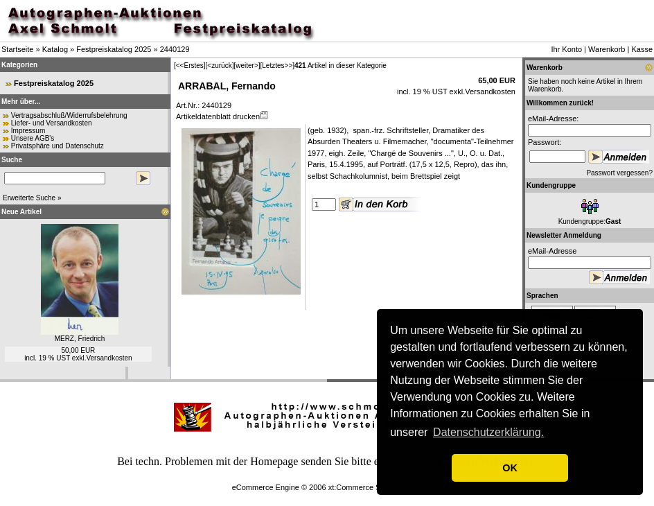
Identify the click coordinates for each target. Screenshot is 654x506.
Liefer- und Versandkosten (51, 123)
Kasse (642, 49)
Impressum (28, 130)
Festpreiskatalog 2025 (113, 49)
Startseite (17, 49)
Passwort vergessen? (619, 173)
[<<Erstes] (190, 65)
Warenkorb (606, 49)
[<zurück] (220, 65)
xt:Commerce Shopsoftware (375, 487)
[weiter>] (246, 65)
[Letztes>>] (277, 65)
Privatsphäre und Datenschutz (57, 146)
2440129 (175, 49)
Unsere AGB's (33, 138)
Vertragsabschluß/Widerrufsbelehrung (69, 115)
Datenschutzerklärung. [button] (488, 432)
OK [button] (510, 467)
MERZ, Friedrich (80, 338)
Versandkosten (109, 358)
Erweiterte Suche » (32, 198)
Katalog (55, 49)
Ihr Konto (566, 49)
